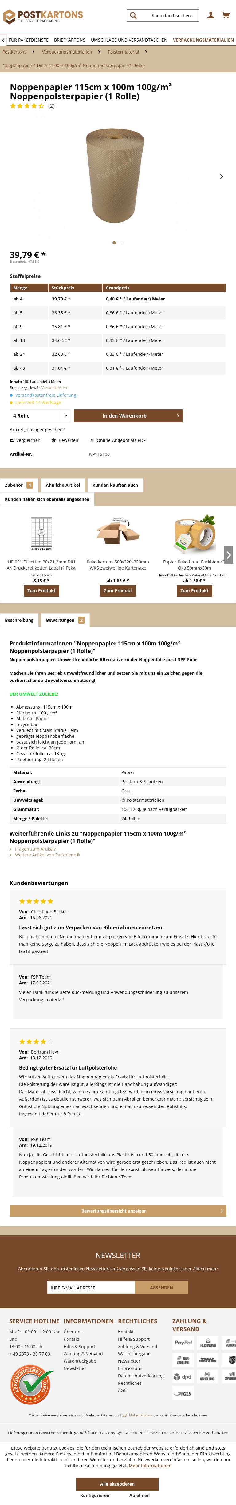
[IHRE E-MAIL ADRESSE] (91, 1287)
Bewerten (65, 440)
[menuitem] (165, 15)
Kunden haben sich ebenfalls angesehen (47, 499)
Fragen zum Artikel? (33, 849)
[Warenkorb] (226, 15)
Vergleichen (25, 440)
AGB (122, 1390)
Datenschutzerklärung (141, 1376)
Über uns (73, 1332)
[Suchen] (133, 15)
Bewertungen (65, 620)
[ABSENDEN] (161, 1287)
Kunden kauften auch (115, 485)
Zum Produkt (41, 591)
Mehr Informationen (150, 1465)
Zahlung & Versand (83, 1353)
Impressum (129, 1368)
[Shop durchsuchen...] (163, 15)
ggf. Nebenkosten (137, 1415)
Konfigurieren (94, 1495)
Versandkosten (54, 387)
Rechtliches (130, 1383)
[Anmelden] (211, 15)
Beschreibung (19, 620)
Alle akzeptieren (117, 1484)
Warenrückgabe (80, 1361)
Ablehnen (139, 1495)
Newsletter (75, 1368)
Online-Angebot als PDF (117, 440)
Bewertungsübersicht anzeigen (152, 1210)
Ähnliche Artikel (63, 485)
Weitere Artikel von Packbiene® (45, 855)
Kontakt (71, 1339)
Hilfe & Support (79, 1346)
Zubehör (19, 485)
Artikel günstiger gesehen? (37, 429)
